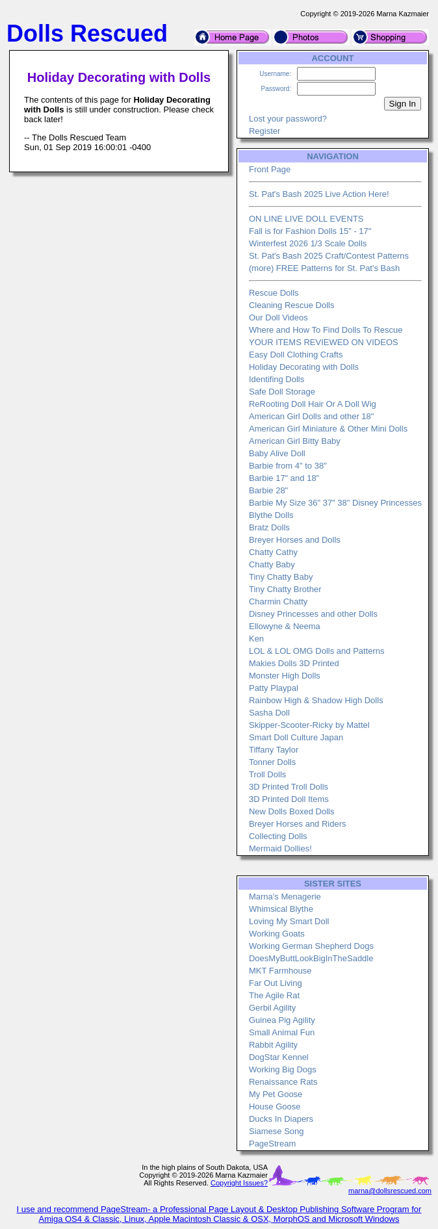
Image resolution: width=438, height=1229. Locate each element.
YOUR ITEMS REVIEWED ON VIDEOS (323, 342)
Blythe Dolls (271, 515)
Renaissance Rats (283, 1082)
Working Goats (277, 933)
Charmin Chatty (278, 601)
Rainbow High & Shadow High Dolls (316, 700)
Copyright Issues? (239, 1183)
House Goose (275, 1106)
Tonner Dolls (272, 762)
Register (264, 131)
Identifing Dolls (276, 379)
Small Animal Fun (282, 1032)
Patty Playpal (273, 688)
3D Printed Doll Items (289, 799)
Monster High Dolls (284, 675)
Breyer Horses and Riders (297, 824)
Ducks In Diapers (281, 1119)
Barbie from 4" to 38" (288, 466)
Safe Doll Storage (282, 391)
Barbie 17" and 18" (284, 478)
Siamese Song (276, 1131)
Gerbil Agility (272, 1008)
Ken (256, 638)
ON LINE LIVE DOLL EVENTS (306, 219)
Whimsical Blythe (281, 909)
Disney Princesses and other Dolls (313, 614)
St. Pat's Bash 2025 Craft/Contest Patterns (329, 256)
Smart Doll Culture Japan (296, 737)
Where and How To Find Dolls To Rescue (326, 330)
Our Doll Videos (278, 317)
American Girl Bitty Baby (295, 441)
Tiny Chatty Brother (285, 589)
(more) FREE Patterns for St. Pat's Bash (324, 268)
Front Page (269, 169)
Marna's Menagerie (285, 896)
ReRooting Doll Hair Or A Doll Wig (312, 404)
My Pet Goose (275, 1094)
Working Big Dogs (282, 1069)
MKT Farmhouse (280, 971)
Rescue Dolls (274, 293)
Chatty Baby (272, 564)
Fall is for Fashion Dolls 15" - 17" (310, 231)
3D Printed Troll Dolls (288, 787)
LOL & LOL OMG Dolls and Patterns (317, 651)
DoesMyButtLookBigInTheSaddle (311, 958)
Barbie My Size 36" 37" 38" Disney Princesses (335, 503)
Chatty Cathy (273, 552)
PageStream (272, 1143)
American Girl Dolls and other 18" (311, 416)
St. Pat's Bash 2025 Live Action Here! (319, 194)
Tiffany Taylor (273, 750)
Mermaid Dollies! (280, 848)
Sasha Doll (269, 713)
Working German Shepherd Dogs (311, 946)
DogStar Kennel (279, 1057)
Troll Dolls (267, 774)
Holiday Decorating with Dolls (304, 367)
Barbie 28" (268, 490)
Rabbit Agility (273, 1045)
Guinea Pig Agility (282, 1020)
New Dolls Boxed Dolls (292, 811)
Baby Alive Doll (277, 453)
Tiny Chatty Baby (281, 577)
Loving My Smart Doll (289, 921)
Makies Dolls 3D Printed (294, 663)
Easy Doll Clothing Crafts (296, 354)
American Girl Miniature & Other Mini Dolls (328, 428)
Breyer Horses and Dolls (295, 540)
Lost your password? (288, 118)
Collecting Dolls (278, 836)
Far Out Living (275, 983)
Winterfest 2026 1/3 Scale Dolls (308, 243)
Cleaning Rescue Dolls (292, 305)
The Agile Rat (274, 995)
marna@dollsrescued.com (390, 1191)
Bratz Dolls (269, 527)
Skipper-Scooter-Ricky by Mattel (309, 725)
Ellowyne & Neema (284, 626)
